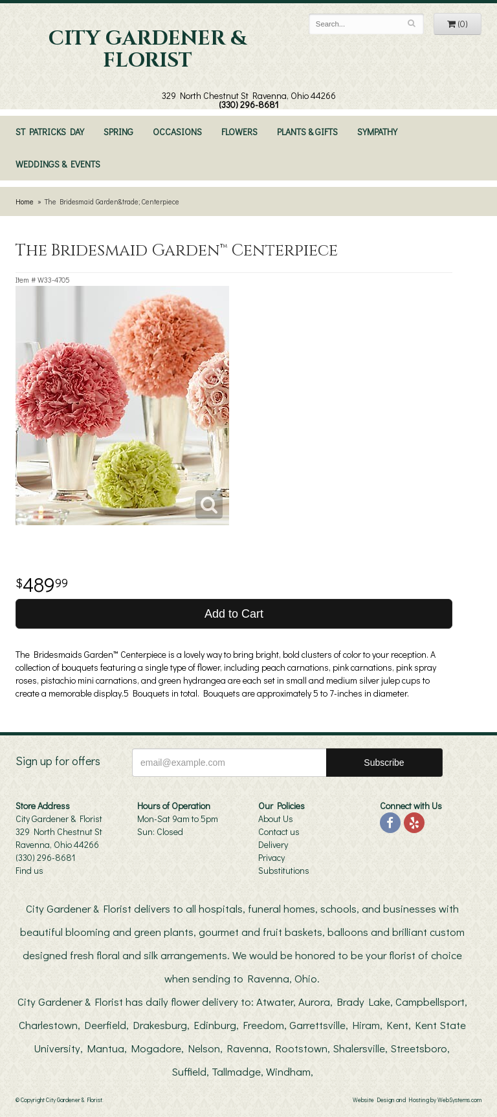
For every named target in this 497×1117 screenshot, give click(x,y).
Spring (118, 131)
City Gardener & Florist (148, 50)
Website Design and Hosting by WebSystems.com (417, 1099)
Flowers (239, 131)
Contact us (279, 831)
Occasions (177, 131)
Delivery (273, 844)
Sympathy (377, 131)
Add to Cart (233, 613)
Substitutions (283, 870)
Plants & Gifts (307, 131)
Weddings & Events (58, 164)
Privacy (271, 857)
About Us (275, 818)
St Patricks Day (50, 131)
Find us (29, 870)
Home (25, 201)
